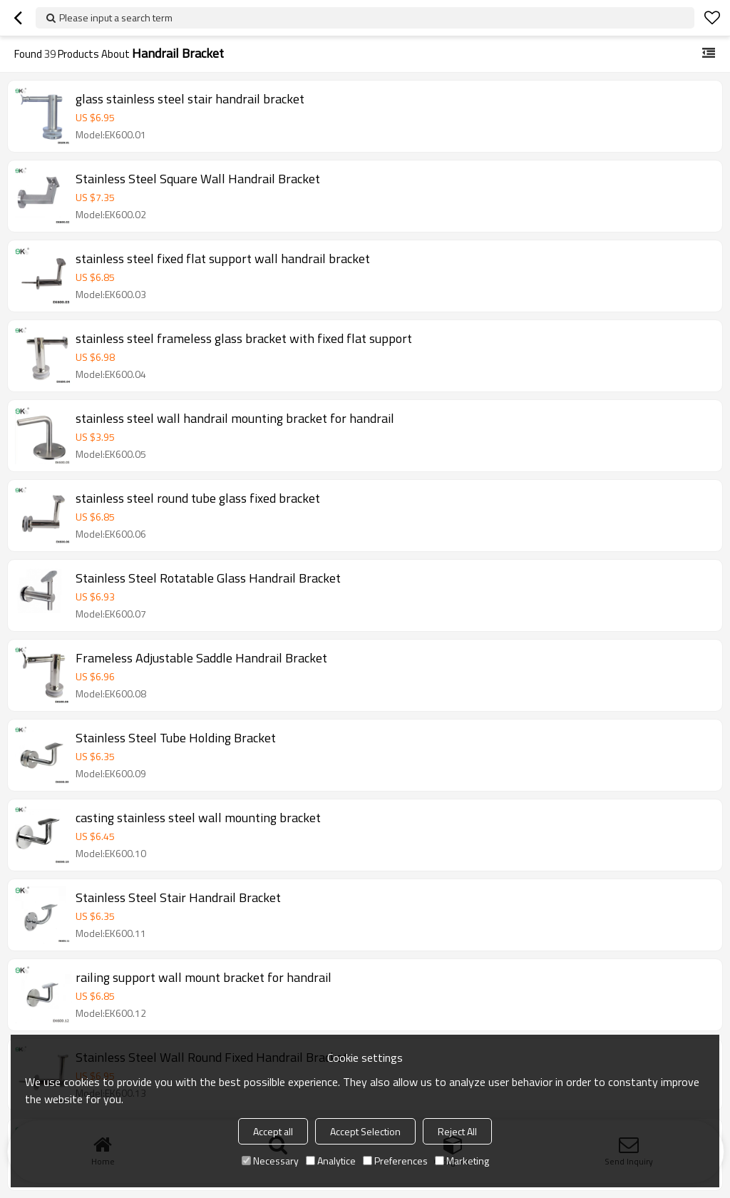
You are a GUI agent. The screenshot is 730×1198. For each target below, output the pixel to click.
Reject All (457, 1131)
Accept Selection (365, 1131)
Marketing (462, 1160)
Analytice (331, 1160)
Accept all (273, 1131)
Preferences (395, 1160)
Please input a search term (116, 17)
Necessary (270, 1160)
